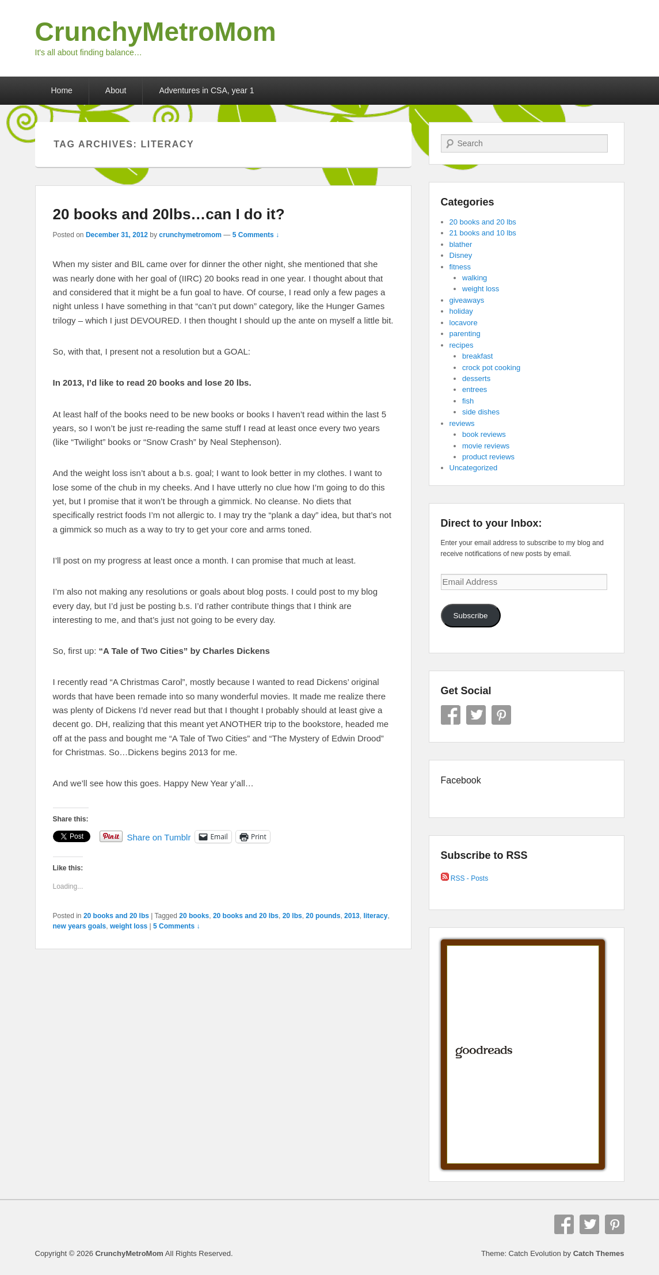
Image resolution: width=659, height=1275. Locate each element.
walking (474, 277)
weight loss (128, 926)
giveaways (467, 300)
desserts (476, 378)
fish (468, 401)
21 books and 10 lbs (483, 233)
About (116, 90)
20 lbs (292, 916)
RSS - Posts (465, 878)
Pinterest (501, 715)
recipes (462, 345)
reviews (462, 423)
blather (461, 244)
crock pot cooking (491, 367)
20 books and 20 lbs (116, 916)
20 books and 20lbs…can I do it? (169, 214)
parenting (465, 333)
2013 (352, 916)
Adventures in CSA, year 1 (206, 90)
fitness (460, 266)
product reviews (488, 456)
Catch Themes (598, 1253)
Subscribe (470, 615)
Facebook (450, 715)
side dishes (481, 412)
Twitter (476, 715)
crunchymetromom (190, 235)
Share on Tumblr (159, 836)
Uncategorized (474, 467)
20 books (194, 916)
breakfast (477, 356)
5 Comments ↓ (256, 235)
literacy (375, 916)
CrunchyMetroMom (155, 32)
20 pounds (323, 916)
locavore (464, 322)
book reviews (484, 434)
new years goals (79, 926)
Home (62, 90)
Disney (461, 255)
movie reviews (485, 446)
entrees (474, 389)
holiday (461, 311)
